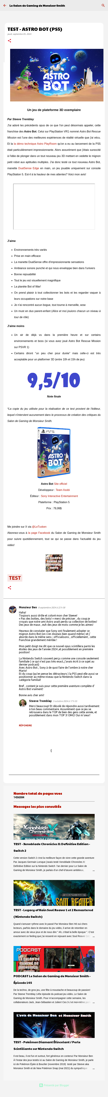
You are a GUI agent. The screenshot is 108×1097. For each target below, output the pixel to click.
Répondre (25, 725)
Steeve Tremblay (40, 700)
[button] (9, 41)
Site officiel (60, 483)
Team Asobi (63, 490)
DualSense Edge (28, 168)
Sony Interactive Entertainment (59, 496)
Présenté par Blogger (54, 1085)
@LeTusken (39, 526)
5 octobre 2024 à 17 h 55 (65, 701)
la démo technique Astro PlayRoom (35, 143)
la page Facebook (39, 532)
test (15, 578)
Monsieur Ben (28, 607)
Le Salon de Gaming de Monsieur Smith (37, 5)
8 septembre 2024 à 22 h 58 (51, 607)
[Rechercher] (103, 5)
